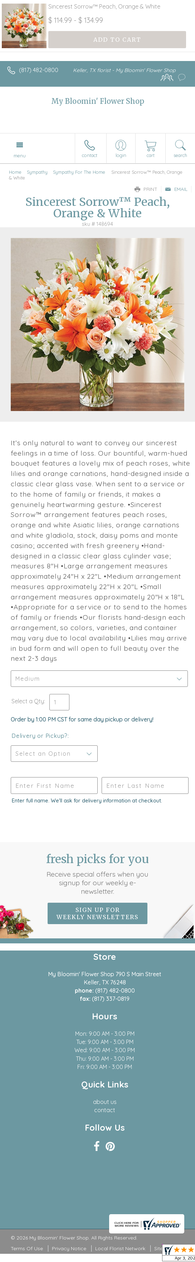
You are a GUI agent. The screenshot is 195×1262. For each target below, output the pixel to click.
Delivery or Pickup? (39, 735)
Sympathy (37, 172)
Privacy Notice (69, 1248)
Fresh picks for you (97, 874)
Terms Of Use (27, 1248)
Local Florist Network (120, 1248)
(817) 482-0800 (38, 70)
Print (146, 189)
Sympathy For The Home (79, 172)
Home (15, 172)
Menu (20, 155)
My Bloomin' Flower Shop (97, 101)
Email (176, 189)
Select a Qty (27, 701)
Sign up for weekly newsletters (97, 913)
